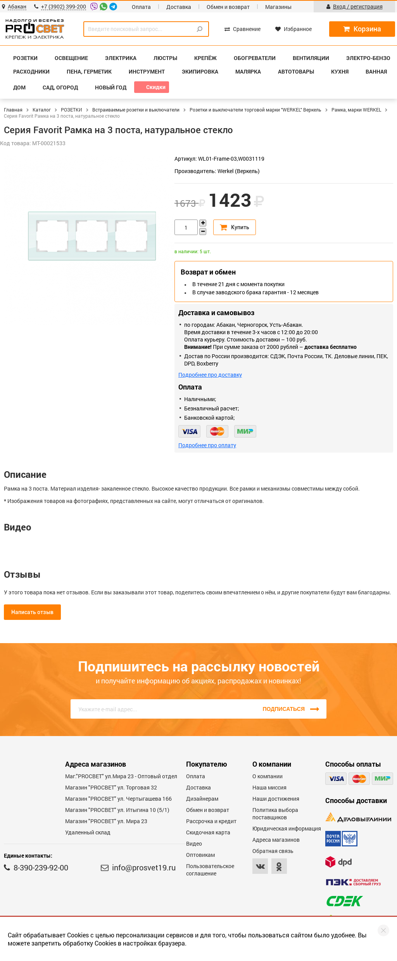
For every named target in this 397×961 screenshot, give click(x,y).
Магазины (278, 6)
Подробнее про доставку (210, 374)
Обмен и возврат (228, 6)
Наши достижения (275, 798)
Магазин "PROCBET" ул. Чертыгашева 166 (118, 798)
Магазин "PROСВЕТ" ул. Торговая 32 (111, 787)
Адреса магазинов (276, 839)
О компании (267, 776)
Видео (194, 843)
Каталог (42, 109)
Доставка (178, 6)
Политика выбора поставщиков (275, 813)
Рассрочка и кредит (211, 821)
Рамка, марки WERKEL (356, 109)
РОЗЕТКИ (71, 109)
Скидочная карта (208, 832)
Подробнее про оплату (207, 445)
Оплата (141, 6)
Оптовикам (200, 854)
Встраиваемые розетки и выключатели (136, 109)
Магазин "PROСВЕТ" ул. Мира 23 (106, 821)
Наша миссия (269, 787)
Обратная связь (272, 851)
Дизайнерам (202, 798)
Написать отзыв (32, 612)
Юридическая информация (286, 828)
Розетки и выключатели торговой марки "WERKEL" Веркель (255, 109)
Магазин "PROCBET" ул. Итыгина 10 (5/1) (117, 809)
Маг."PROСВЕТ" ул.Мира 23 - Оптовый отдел (121, 776)
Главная (13, 109)
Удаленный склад (87, 832)
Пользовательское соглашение (210, 869)
